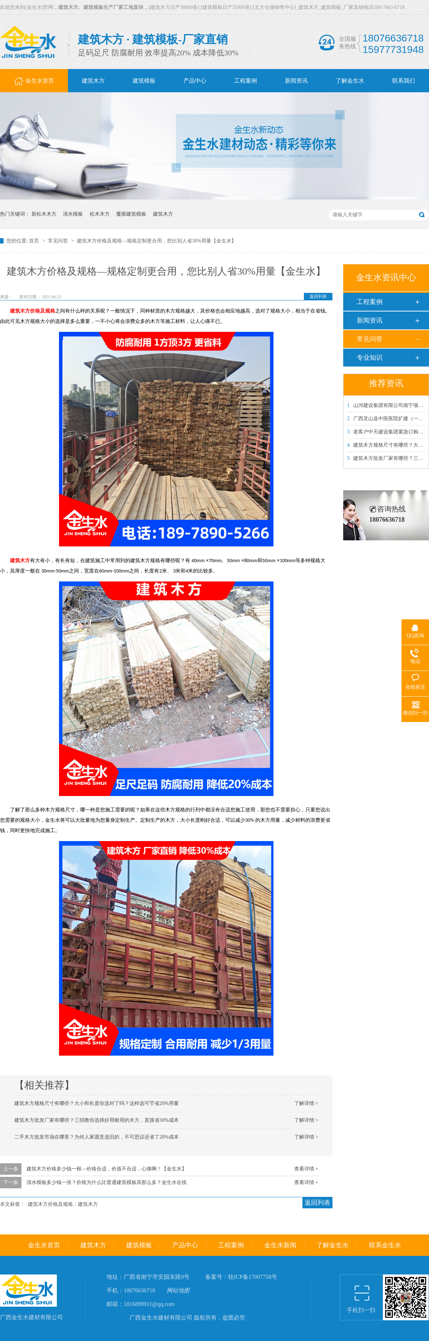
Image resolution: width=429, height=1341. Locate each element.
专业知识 (370, 357)
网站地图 (178, 1290)
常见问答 (58, 241)
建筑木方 (163, 214)
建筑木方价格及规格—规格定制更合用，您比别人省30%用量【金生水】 (156, 241)
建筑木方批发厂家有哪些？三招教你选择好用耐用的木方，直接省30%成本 (96, 1120)
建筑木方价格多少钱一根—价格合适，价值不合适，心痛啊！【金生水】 (106, 1168)
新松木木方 (43, 214)
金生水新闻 (280, 1245)
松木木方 (100, 214)
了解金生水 (332, 1245)
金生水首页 (44, 1245)
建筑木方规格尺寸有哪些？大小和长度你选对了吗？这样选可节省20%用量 (96, 1103)
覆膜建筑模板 (131, 214)
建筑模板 (139, 1245)
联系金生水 (385, 1245)
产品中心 (185, 1245)
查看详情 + (306, 1168)
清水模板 (73, 214)
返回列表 (318, 296)
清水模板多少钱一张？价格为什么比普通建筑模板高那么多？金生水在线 (106, 1182)
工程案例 (370, 301)
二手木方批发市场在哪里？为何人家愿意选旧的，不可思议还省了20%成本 (96, 1137)
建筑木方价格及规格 (32, 311)
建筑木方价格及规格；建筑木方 (63, 1204)
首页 (34, 241)
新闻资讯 (370, 320)
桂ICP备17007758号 (252, 1277)
